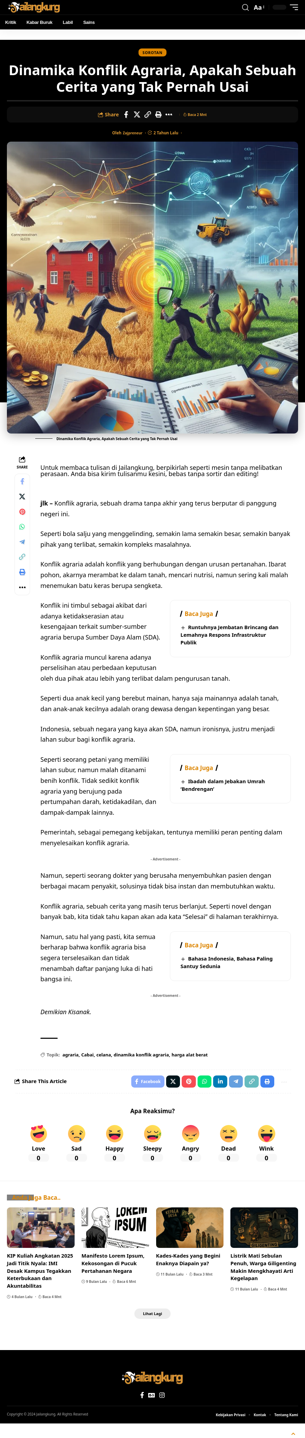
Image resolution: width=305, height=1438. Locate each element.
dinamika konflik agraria (142, 1066)
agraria (72, 1066)
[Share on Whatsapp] (23, 533)
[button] (245, 7)
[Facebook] (142, 1409)
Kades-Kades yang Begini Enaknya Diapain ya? (188, 1272)
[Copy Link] (147, 115)
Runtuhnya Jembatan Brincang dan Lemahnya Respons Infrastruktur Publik (230, 636)
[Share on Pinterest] (23, 517)
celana (105, 1066)
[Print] (158, 115)
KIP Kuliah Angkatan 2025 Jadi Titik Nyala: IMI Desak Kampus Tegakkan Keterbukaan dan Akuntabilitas (40, 1283)
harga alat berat (191, 1066)
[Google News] (151, 1409)
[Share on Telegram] (23, 550)
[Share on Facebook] (126, 115)
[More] (169, 115)
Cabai (89, 1066)
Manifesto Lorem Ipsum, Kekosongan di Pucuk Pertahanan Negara (113, 1276)
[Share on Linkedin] (217, 1094)
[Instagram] (162, 1409)
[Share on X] (137, 115)
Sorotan (153, 53)
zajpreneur (133, 133)
